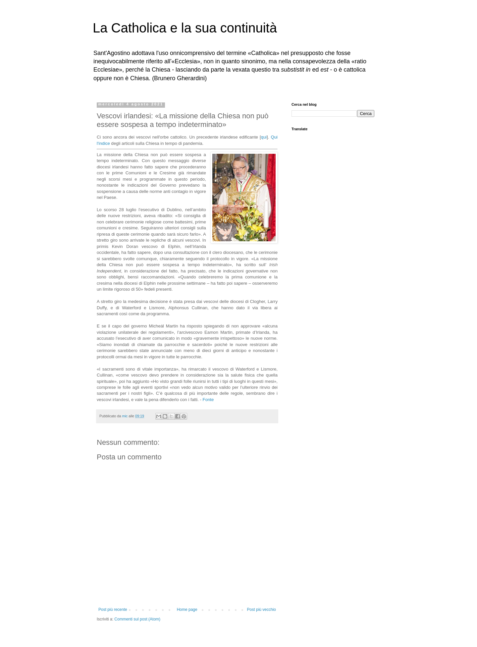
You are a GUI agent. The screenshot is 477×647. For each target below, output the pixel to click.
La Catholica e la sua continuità (185, 28)
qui (264, 137)
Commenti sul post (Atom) (137, 619)
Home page (187, 609)
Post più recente (112, 609)
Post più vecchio (261, 609)
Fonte (208, 399)
